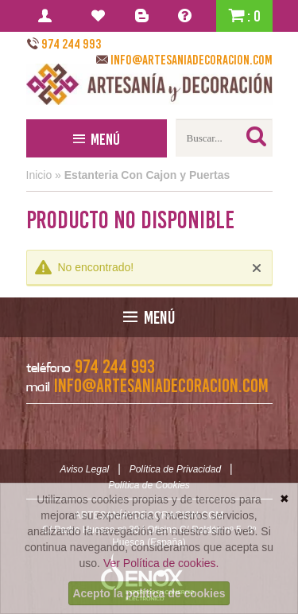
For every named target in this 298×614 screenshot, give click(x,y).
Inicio (39, 175)
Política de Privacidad (175, 469)
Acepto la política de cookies (148, 593)
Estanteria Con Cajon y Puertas (147, 175)
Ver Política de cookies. (161, 563)
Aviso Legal (84, 469)
